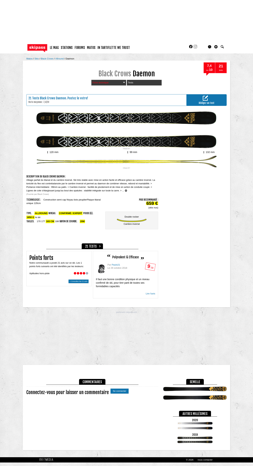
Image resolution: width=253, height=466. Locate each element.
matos (91, 48)
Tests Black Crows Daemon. (49, 98)
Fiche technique (108, 82)
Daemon (70, 58)
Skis (36, 58)
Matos (29, 58)
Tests (130, 82)
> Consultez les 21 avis (78, 281)
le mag (54, 48)
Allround (59, 58)
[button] (216, 47)
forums (80, 48)
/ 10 (150, 267)
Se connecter (119, 391)
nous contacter (205, 459)
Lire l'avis (150, 293)
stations (67, 48)
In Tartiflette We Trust (114, 48)
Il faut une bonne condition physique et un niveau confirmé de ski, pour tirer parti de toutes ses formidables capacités (122, 283)
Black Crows (47, 58)
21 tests (91, 246)
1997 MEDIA (47, 459)
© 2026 (189, 459)
